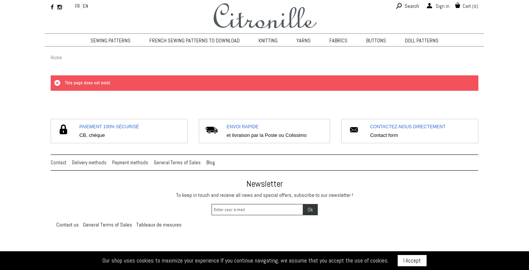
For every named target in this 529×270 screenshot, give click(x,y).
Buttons (376, 40)
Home (56, 57)
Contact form (384, 135)
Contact (58, 162)
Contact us (67, 224)
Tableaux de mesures (159, 224)
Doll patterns (422, 40)
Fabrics (338, 40)
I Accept (412, 260)
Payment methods (130, 162)
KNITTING (268, 40)
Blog (210, 162)
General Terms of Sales (177, 162)
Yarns (303, 40)
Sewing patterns (110, 40)
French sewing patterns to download (194, 40)
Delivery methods (89, 162)
